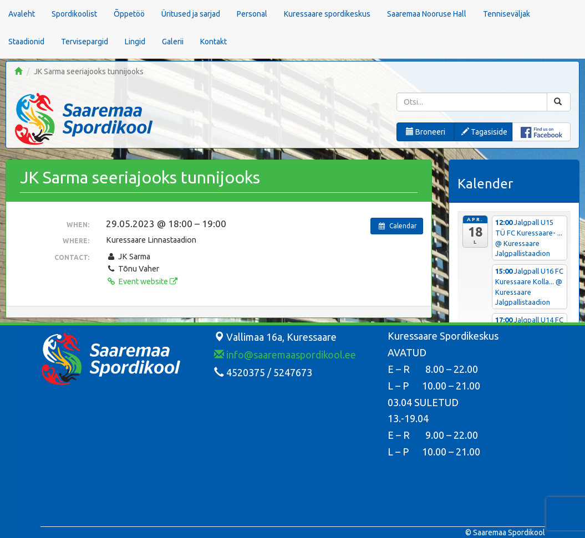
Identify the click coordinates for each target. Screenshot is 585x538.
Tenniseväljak (506, 13)
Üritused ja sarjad (190, 13)
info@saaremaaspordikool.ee (285, 354)
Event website (141, 281)
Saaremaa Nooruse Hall (426, 13)
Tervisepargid (84, 41)
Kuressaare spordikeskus (327, 13)
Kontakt (213, 41)
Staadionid (26, 41)
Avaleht (21, 13)
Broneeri (425, 131)
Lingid (135, 41)
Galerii (173, 41)
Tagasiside (484, 131)
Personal (252, 13)
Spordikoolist (74, 13)
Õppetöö (129, 13)
